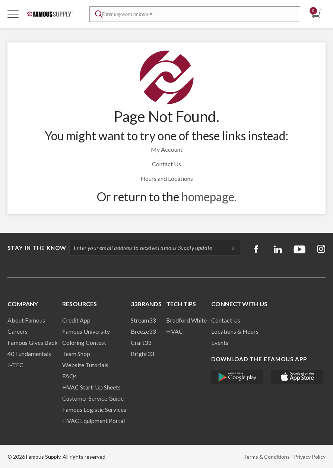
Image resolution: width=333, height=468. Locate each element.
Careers (17, 331)
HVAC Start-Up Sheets (91, 387)
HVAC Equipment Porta (92, 420)
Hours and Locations (166, 178)
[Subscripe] (229, 247)
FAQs (69, 375)
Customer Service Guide (93, 398)
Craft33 (141, 342)
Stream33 (143, 320)
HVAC (174, 331)
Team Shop (76, 353)
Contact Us (166, 163)
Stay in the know (36, 247)
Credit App (76, 320)
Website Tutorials (85, 364)
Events (219, 342)
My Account (167, 149)
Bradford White (186, 320)
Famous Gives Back (32, 342)
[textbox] (194, 14)
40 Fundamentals (29, 353)
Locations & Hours (235, 331)
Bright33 (142, 353)
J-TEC (15, 364)
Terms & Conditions (266, 456)
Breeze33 (143, 331)
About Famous (26, 320)
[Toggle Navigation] (13, 13)
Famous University (86, 331)
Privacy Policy (310, 456)
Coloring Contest (84, 342)
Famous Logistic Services (94, 409)
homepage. (209, 196)
